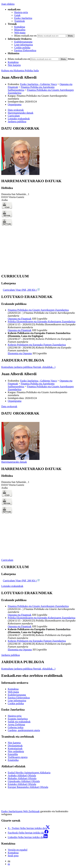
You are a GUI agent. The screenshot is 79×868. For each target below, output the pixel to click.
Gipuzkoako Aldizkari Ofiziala (24, 781)
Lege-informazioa (23, 44)
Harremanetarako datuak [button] (20, 112)
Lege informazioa (17, 700)
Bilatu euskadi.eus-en (25, 35)
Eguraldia (13, 754)
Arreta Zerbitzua (16, 724)
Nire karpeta (14, 65)
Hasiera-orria (21, 12)
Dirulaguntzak (15, 745)
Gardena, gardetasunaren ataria (24, 730)
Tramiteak (19, 21)
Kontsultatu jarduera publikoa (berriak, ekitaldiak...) (28, 367)
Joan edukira (7, 4)
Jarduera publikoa (10, 655)
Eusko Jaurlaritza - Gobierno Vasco (38, 84)
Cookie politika (22, 47)
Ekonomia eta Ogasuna (20, 353)
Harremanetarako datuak (14, 462)
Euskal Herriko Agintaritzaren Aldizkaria (29, 772)
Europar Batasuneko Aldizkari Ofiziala (28, 787)
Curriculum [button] (14, 115)
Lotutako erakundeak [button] (19, 118)
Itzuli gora (13, 855)
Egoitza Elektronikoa (25, 50)
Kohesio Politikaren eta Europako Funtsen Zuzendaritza (37, 344)
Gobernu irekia (15, 727)
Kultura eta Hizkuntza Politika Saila (20, 70)
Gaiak (17, 15)
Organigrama (14, 104)
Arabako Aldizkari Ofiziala (22, 775)
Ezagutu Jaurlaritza (18, 718)
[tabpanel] (39, 151)
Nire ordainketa (16, 751)
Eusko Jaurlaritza (23, 18)
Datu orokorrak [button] (16, 110)
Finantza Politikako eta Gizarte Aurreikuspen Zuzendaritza (38, 310)
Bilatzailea (19, 29)
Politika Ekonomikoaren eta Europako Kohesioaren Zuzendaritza (41, 321)
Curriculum (7, 560)
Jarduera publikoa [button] (17, 121)
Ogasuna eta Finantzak (19, 318)
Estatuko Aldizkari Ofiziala (22, 784)
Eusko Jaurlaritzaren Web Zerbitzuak (20, 811)
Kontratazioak (15, 748)
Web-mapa (19, 32)
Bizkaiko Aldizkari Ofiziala (22, 778)
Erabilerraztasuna (23, 41)
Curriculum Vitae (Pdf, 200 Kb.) (21, 289)
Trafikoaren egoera (18, 757)
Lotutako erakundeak (12, 586)
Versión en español (17, 849)
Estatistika (13, 760)
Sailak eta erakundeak (19, 721)
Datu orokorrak (9, 406)
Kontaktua (19, 26)
